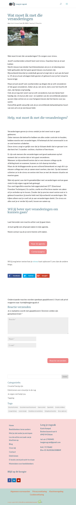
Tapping (31, 23)
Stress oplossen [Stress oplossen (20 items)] (62, 411)
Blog (11, 444)
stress (35, 261)
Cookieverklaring (37, 495)
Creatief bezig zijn (15, 386)
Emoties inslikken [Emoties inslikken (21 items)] (60, 407)
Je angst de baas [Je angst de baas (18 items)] (12, 411)
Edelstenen (13, 456)
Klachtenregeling (56, 491)
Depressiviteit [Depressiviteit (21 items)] (41, 407)
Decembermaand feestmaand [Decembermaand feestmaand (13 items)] (28, 407)
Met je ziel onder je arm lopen (20, 433)
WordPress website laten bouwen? (28, 502)
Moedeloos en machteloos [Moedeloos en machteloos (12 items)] (35, 411)
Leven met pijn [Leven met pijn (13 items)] (23, 411)
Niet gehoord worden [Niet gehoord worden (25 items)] (50, 411)
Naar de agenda (38, 244)
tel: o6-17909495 (47, 439)
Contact (12, 452)
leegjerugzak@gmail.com (50, 442)
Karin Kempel (15, 23)
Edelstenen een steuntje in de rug (22, 390)
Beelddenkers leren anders (20, 429)
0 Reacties (38, 23)
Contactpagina (38, 251)
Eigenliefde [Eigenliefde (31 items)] (50, 407)
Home (11, 425)
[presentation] (23, 353)
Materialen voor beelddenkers (21, 464)
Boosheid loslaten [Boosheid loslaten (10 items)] (13, 407)
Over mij (12, 448)
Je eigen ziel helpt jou (17, 394)
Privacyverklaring (39, 491)
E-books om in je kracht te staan (22, 460)
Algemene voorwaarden (20, 491)
